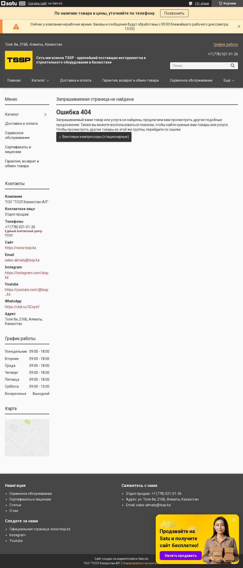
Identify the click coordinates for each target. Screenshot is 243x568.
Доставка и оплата (75, 80)
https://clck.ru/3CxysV (22, 307)
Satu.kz (143, 559)
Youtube (16, 541)
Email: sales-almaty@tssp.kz (148, 505)
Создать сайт (37, 3)
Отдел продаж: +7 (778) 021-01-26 (154, 494)
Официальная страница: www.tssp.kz (39, 529)
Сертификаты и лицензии (18, 149)
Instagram (17, 535)
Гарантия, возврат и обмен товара (130, 80)
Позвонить (174, 13)
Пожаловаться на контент (141, 563)
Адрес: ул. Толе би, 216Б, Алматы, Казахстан (162, 499)
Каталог (38, 80)
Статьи (15, 505)
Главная (14, 80)
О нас (13, 511)
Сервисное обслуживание (191, 80)
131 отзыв (202, 3)
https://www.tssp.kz (20, 248)
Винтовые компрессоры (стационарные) (95, 137)
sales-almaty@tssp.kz (22, 260)
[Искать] (232, 65)
